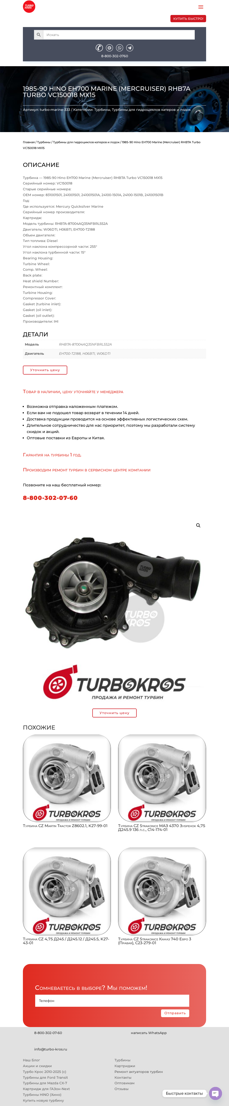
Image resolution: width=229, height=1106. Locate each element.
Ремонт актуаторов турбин (138, 1072)
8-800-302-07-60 (50, 497)
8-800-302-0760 (114, 56)
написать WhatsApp (149, 1033)
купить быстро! (188, 19)
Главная (29, 142)
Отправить (175, 1013)
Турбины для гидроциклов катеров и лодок (151, 109)
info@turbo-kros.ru (50, 1049)
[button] (198, 525)
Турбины (102, 109)
